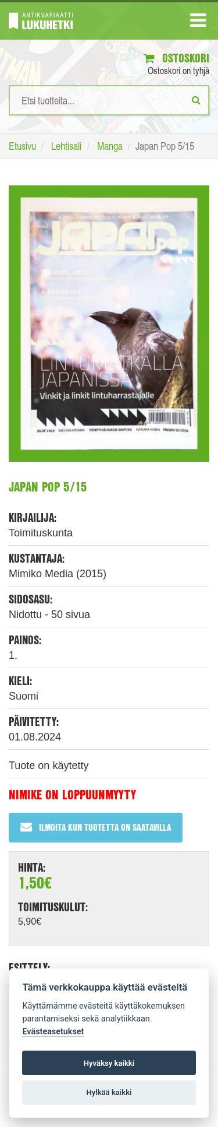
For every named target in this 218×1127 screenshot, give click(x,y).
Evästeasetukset (53, 1032)
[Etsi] (196, 100)
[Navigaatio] (198, 23)
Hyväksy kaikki (109, 1063)
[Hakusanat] (109, 100)
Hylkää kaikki (108, 1092)
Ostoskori (176, 58)
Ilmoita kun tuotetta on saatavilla (95, 827)
